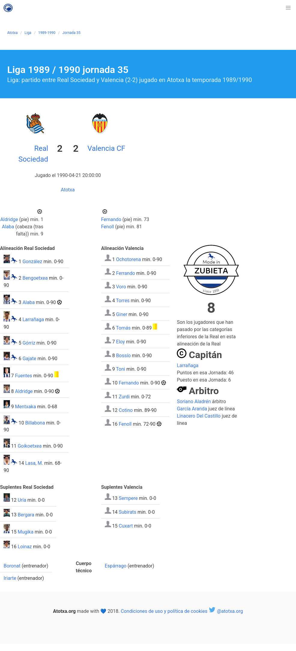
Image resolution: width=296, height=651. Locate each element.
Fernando (111, 219)
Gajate (29, 358)
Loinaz (25, 546)
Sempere (128, 498)
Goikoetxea (30, 446)
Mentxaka (25, 406)
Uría (22, 500)
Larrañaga (33, 320)
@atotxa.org (226, 611)
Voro (121, 287)
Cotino (126, 410)
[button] (288, 8)
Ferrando (125, 273)
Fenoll (107, 227)
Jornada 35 (71, 33)
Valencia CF (106, 148)
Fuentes (23, 376)
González (32, 261)
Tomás (123, 328)
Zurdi (124, 396)
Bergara (26, 515)
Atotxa (12, 33)
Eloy (120, 342)
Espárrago (115, 566)
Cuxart (126, 525)
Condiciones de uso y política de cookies (164, 611)
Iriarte (10, 578)
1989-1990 (46, 33)
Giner (122, 314)
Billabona (35, 422)
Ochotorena (128, 259)
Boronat (12, 566)
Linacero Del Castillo (199, 416)
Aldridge (9, 219)
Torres (122, 300)
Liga (28, 33)
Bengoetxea (35, 278)
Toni (120, 369)
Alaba (8, 227)
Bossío (123, 355)
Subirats (128, 512)
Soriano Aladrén (194, 401)
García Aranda (192, 409)
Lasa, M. (34, 463)
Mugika (25, 531)
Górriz (29, 343)
